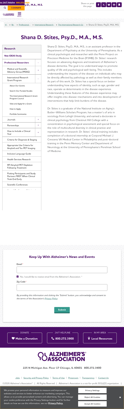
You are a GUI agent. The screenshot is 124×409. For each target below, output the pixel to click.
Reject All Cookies (92, 397)
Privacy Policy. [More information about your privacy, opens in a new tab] (55, 403)
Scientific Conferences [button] (17, 188)
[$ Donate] (115, 8)
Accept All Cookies (92, 404)
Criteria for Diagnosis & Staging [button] (22, 143)
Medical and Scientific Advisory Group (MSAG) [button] (18, 74)
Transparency (89, 378)
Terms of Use (58, 378)
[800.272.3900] (63, 337)
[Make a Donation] (25, 337)
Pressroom (74, 378)
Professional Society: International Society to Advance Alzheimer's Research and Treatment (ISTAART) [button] (23, 209)
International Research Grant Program (44, 28)
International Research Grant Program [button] (17, 82)
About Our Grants (17, 89)
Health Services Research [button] (19, 163)
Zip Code (21, 282)
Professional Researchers (25, 28)
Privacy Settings (92, 390)
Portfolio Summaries (18, 118)
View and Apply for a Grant (21, 107)
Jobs (17, 378)
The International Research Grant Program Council (71, 28)
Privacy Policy (51, 298)
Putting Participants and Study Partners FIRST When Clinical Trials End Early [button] (21, 180)
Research (14, 28)
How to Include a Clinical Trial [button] (18, 136)
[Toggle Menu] (119, 16)
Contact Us (104, 378)
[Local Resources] (100, 337)
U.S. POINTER (11, 226)
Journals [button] (11, 123)
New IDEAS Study (13, 59)
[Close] (120, 397)
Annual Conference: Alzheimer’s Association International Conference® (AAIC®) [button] (22, 197)
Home (6, 28)
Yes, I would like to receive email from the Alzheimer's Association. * (51, 277)
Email (19, 264)
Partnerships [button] (13, 129)
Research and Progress (15, 220)
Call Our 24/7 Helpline (54, 3)
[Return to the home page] (18, 16)
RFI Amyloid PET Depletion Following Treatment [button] (20, 170)
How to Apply (15, 112)
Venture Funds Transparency (18, 234)
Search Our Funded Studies (21, 94)
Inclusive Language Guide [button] (19, 157)
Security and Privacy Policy (35, 378)
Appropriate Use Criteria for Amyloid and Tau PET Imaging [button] (21, 150)
